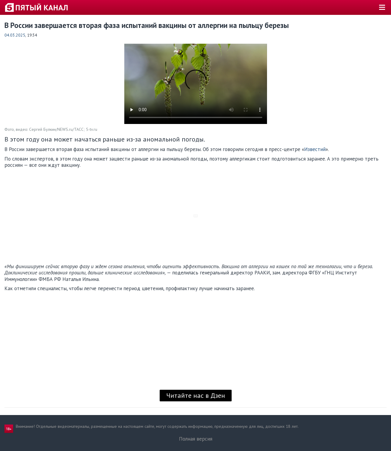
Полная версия (195, 439)
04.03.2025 (14, 35)
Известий (315, 149)
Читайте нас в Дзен (195, 395)
